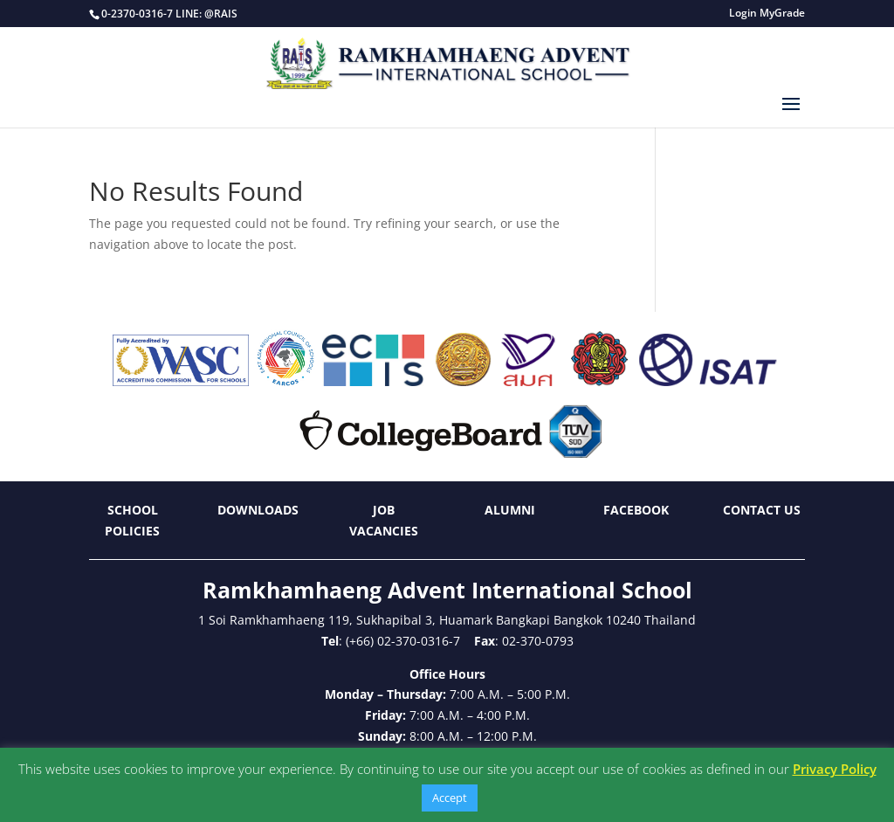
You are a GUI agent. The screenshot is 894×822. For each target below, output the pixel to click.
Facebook (636, 509)
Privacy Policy (835, 768)
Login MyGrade (767, 14)
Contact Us (762, 509)
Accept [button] (449, 797)
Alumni (510, 509)
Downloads (258, 509)
